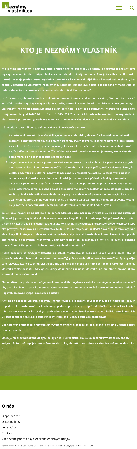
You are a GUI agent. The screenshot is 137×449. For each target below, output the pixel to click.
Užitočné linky (11, 422)
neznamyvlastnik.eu (10, 446)
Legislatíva (9, 427)
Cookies (7, 433)
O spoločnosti (11, 416)
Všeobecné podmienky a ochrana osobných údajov (36, 439)
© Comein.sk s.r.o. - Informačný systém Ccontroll (41, 446)
